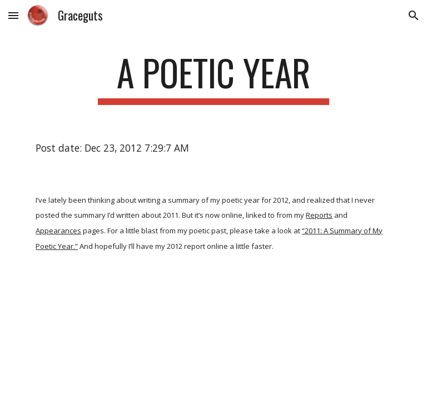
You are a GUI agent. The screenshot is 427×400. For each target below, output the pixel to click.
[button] (13, 15)
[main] (213, 78)
